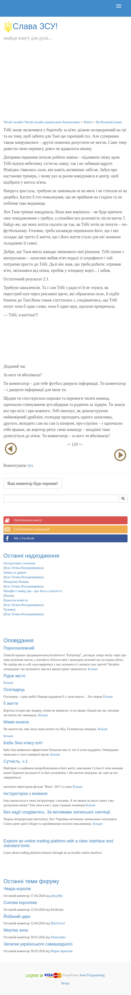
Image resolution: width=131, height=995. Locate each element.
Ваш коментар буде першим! (32, 483)
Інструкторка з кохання (19, 563)
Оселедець (14, 689)
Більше (92, 669)
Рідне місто (14, 676)
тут (30, 465)
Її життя (10, 703)
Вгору (65, 983)
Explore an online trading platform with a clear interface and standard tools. (58, 843)
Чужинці (9, 609)
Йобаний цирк (16, 916)
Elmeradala (58, 937)
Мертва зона (15, 930)
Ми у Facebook (19, 538)
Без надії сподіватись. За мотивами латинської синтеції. (57, 812)
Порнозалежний (18, 648)
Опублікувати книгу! (23, 520)
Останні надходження (31, 555)
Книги (88, 122)
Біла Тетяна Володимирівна (24, 568)
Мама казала (16, 722)
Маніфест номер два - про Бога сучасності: (33, 591)
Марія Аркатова (62, 951)
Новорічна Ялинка (16, 582)
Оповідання (18, 640)
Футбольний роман (109, 122)
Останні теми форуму (31, 881)
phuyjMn (57, 896)
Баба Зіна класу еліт (23, 743)
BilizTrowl (58, 923)
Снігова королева (20, 902)
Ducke (9, 595)
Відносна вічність (15, 600)
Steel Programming (92, 975)
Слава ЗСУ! (30, 26)
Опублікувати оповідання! (27, 529)
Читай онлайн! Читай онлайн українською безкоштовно (41, 122)
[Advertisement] (65, 85)
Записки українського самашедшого (38, 944)
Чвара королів (17, 888)
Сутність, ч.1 (15, 761)
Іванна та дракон (14, 572)
